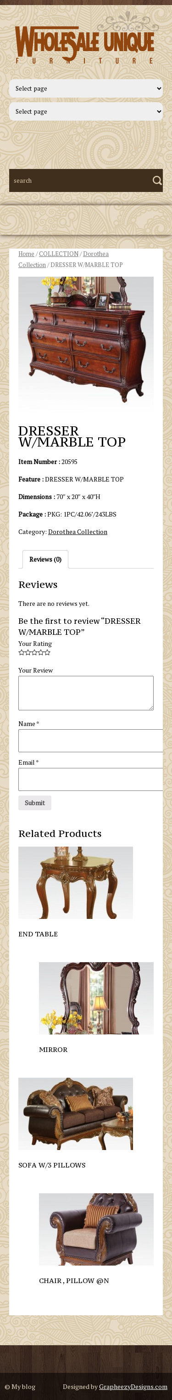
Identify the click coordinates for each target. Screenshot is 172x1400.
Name (28, 723)
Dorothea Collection (77, 531)
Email (28, 762)
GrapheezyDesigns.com (133, 1386)
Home (26, 254)
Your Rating (35, 643)
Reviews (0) (45, 559)
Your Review (35, 670)
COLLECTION (58, 254)
